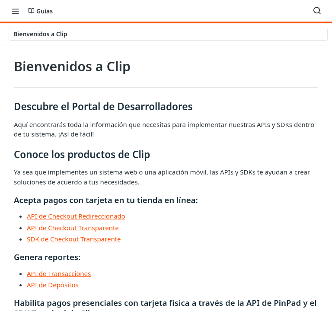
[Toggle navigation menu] (15, 10)
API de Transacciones (59, 273)
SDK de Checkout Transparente (74, 239)
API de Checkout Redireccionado (76, 216)
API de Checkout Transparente (73, 227)
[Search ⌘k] (316, 10)
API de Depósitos (53, 284)
